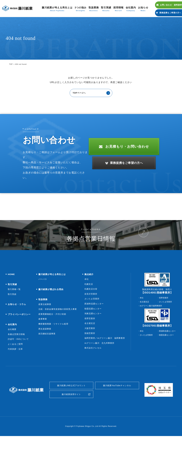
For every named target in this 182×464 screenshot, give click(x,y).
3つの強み (80, 9)
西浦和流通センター (94, 329)
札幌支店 (88, 309)
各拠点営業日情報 (16, 359)
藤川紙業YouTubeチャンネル (117, 411)
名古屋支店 (89, 348)
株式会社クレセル (93, 373)
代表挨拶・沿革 (15, 374)
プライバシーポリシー (19, 339)
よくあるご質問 (15, 369)
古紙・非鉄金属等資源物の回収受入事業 (57, 334)
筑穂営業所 (89, 358)
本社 (86, 304)
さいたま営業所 (91, 324)
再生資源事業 (44, 354)
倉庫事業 (42, 344)
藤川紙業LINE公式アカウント (71, 411)
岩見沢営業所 (90, 319)
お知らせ (143, 9)
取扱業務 (94, 9)
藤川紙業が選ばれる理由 (50, 314)
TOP (11, 64)
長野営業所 (89, 343)
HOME (11, 299)
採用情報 (118, 9)
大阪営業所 (89, 353)
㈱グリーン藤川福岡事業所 (151, 331)
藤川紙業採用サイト (71, 421)
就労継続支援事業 (46, 359)
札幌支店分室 (90, 314)
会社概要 (12, 354)
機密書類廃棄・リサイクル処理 (53, 349)
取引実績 (106, 9)
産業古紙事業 (44, 329)
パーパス (42, 304)
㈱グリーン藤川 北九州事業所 (99, 368)
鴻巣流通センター (93, 338)
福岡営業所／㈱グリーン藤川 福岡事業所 (104, 363)
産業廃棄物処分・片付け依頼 (52, 339)
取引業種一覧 (14, 314)
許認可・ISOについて (18, 364)
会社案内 (131, 9)
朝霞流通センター (93, 334)
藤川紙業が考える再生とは (57, 9)
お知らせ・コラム (17, 329)
